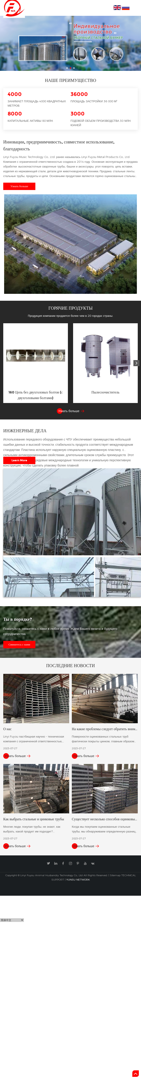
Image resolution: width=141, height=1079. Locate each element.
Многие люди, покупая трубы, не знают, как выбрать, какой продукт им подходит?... (31, 829)
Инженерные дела (24, 430)
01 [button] (67, 68)
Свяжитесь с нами (19, 644)
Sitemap (115, 875)
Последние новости (70, 665)
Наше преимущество (70, 80)
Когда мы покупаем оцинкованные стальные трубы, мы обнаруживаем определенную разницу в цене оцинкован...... (104, 829)
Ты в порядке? (17, 619)
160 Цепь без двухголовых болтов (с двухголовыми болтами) (35, 395)
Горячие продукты (70, 307)
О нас (7, 729)
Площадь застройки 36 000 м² (93, 101)
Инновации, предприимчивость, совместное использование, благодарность (59, 145)
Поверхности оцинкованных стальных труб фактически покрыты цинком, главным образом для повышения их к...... (103, 739)
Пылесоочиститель (105, 392)
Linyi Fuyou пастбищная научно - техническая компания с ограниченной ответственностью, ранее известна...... (33, 739)
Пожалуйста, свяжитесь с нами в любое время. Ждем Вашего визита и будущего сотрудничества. (60, 631)
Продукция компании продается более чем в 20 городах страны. (70, 315)
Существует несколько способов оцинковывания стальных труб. (105, 819)
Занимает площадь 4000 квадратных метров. (37, 103)
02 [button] (70, 68)
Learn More (19, 460)
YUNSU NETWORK (78, 879)
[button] (136, 363)
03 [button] (74, 68)
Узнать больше (19, 186)
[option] (70, 43)
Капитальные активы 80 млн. (30, 120)
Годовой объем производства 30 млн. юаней (100, 123)
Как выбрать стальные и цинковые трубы (33, 819)
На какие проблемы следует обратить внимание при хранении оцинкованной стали (105, 729)
